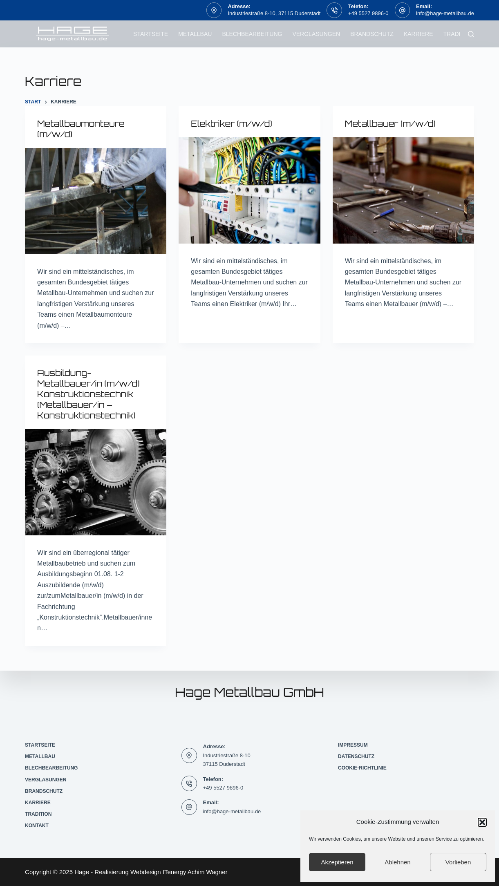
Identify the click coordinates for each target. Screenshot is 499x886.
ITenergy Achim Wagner (195, 871)
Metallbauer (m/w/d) (390, 124)
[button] (482, 822)
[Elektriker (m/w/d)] (249, 190)
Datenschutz (356, 756)
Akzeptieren (337, 862)
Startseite (150, 34)
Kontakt (37, 825)
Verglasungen (316, 34)
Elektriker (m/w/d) (231, 124)
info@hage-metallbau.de (445, 13)
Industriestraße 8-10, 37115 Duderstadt (274, 13)
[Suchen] (471, 34)
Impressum (353, 745)
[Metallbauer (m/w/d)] (403, 190)
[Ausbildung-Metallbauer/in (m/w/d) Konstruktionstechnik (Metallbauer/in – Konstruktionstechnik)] (95, 482)
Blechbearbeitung (252, 34)
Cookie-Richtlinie (362, 768)
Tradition (458, 34)
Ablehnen (397, 862)
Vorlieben (458, 862)
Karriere (418, 34)
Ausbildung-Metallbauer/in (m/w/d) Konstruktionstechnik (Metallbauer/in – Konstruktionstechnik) (88, 394)
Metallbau (195, 34)
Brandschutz (372, 34)
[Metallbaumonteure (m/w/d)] (95, 201)
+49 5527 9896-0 (368, 13)
